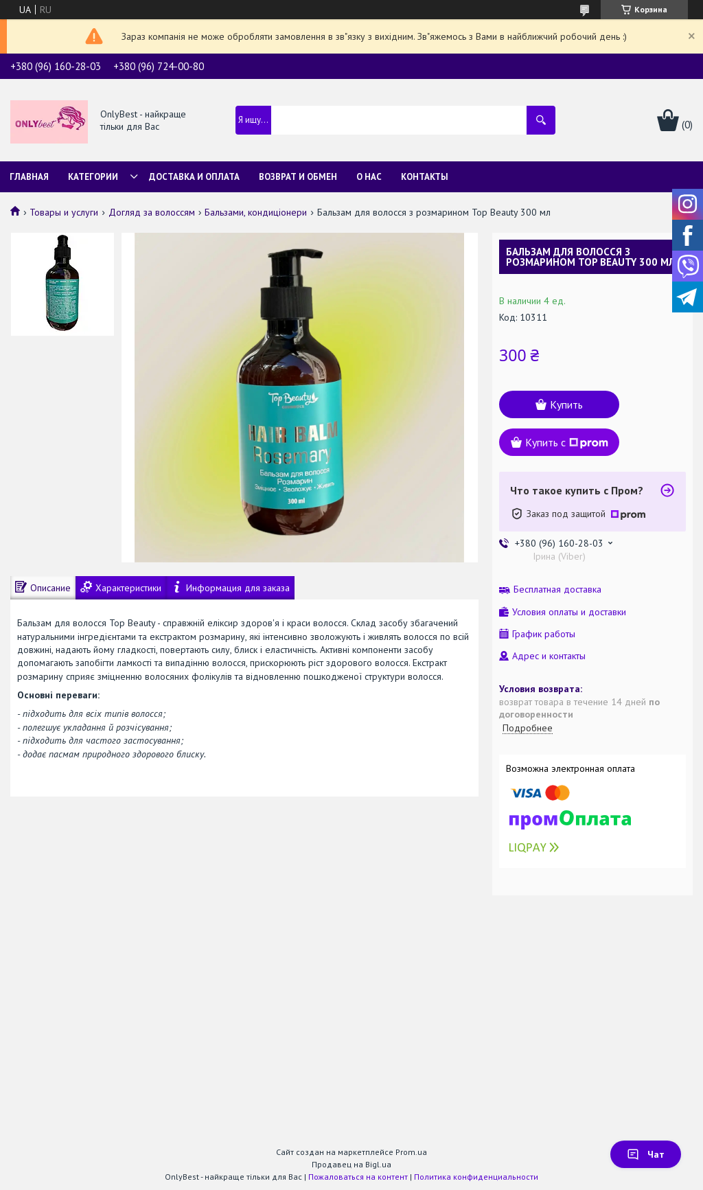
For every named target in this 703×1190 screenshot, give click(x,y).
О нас (369, 177)
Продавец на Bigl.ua (351, 1164)
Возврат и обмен (298, 177)
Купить (566, 404)
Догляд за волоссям (151, 212)
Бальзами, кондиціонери (256, 212)
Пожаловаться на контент (358, 1176)
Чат (646, 1154)
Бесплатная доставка (557, 589)
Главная (29, 177)
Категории (93, 177)
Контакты (424, 177)
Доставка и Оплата (194, 177)
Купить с (566, 442)
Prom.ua (411, 1152)
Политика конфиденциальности (476, 1176)
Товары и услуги (64, 212)
